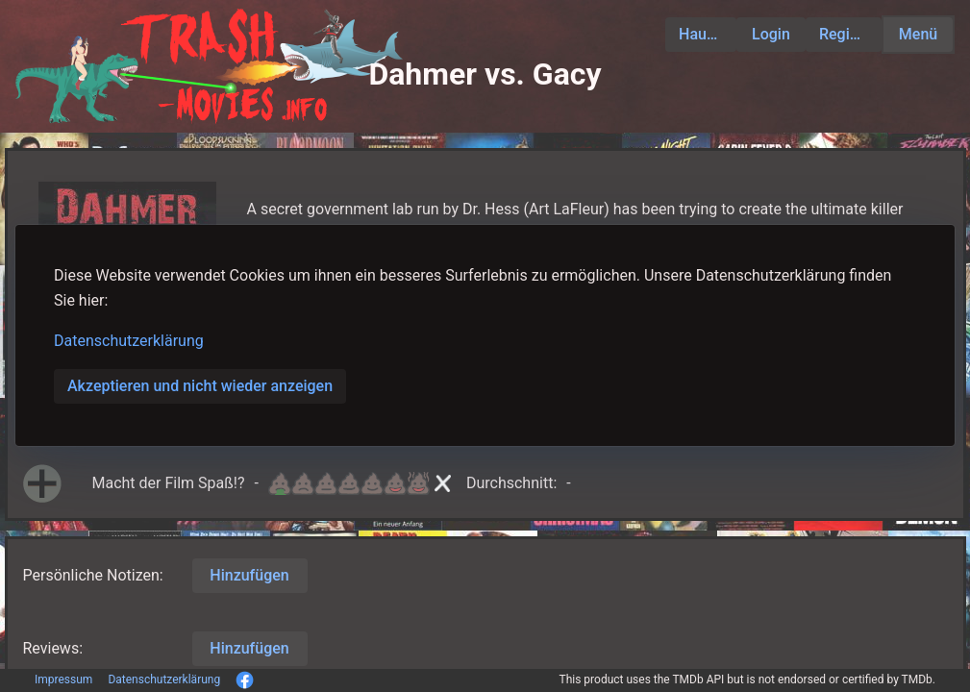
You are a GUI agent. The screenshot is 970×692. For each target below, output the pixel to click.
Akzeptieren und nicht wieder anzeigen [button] (200, 386)
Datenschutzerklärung (129, 341)
